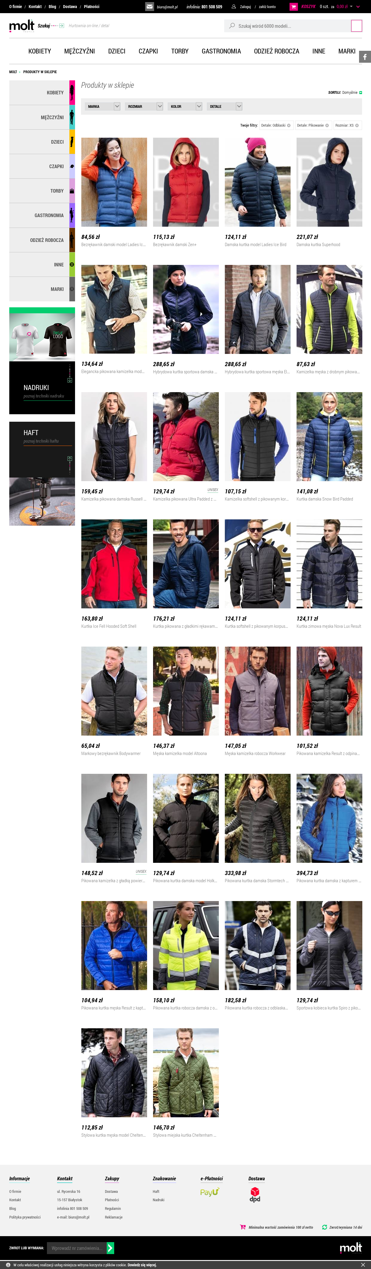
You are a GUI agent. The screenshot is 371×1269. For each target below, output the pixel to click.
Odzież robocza (276, 51)
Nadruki (158, 1199)
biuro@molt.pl (167, 7)
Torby (180, 51)
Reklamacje (114, 1217)
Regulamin (113, 1208)
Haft (156, 1191)
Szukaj (351, 25)
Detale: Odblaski (276, 125)
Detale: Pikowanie (313, 125)
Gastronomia (221, 51)
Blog (52, 6)
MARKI (57, 289)
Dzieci (117, 51)
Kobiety (39, 51)
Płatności (91, 6)
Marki (347, 51)
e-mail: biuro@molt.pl (73, 1217)
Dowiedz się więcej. (142, 1265)
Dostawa (70, 6)
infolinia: (204, 7)
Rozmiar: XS (347, 125)
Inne (318, 51)
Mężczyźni (79, 51)
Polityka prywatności (25, 1217)
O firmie (15, 6)
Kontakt (35, 6)
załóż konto (267, 6)
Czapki (148, 51)
